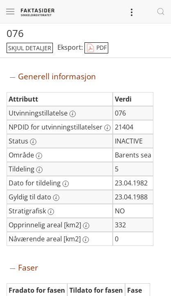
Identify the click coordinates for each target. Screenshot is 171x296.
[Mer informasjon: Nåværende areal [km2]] (85, 239)
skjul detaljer (29, 48)
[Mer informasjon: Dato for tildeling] (65, 183)
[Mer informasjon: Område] (39, 156)
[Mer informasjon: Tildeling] (39, 169)
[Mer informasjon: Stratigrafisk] (51, 211)
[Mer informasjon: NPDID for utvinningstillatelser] (107, 128)
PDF (96, 48)
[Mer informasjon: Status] (33, 142)
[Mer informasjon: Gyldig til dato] (56, 197)
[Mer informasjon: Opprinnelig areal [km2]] (86, 225)
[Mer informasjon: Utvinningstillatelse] (72, 114)
